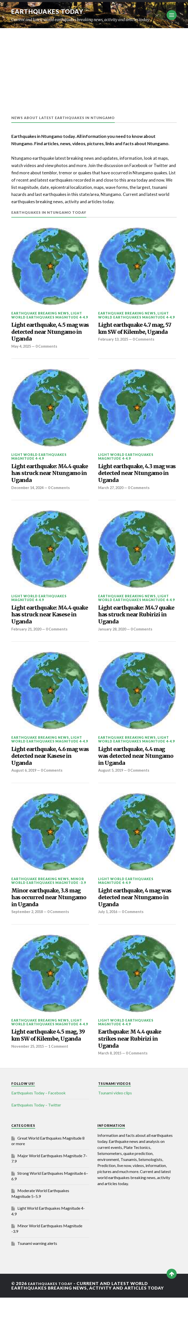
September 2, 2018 (28, 937)
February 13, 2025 (114, 351)
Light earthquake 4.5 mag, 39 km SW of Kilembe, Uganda (43, 1067)
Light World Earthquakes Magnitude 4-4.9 (49, 315)
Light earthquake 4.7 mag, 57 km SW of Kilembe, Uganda (130, 334)
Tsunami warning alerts (37, 1273)
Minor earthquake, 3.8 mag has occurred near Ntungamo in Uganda (46, 920)
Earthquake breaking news (40, 313)
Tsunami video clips (115, 1123)
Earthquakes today (51, 11)
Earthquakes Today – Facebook (38, 1123)
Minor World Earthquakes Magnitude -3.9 (48, 901)
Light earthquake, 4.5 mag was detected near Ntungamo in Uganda (46, 334)
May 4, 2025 (22, 351)
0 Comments (48, 351)
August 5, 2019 (111, 790)
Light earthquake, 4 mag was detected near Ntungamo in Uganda (136, 920)
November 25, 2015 (28, 1083)
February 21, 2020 (27, 644)
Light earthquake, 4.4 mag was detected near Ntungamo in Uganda (133, 773)
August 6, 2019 (24, 790)
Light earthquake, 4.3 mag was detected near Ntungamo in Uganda (133, 481)
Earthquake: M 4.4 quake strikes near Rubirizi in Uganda (136, 1067)
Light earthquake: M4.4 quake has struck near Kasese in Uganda (47, 627)
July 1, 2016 (108, 937)
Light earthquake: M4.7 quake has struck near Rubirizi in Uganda (134, 627)
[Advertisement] (94, 66)
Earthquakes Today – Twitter (36, 1135)
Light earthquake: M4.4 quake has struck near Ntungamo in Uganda (47, 481)
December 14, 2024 (28, 497)
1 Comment (61, 1083)
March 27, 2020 (112, 497)
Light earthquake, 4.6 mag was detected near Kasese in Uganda (46, 773)
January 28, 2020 (113, 644)
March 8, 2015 (110, 1083)
